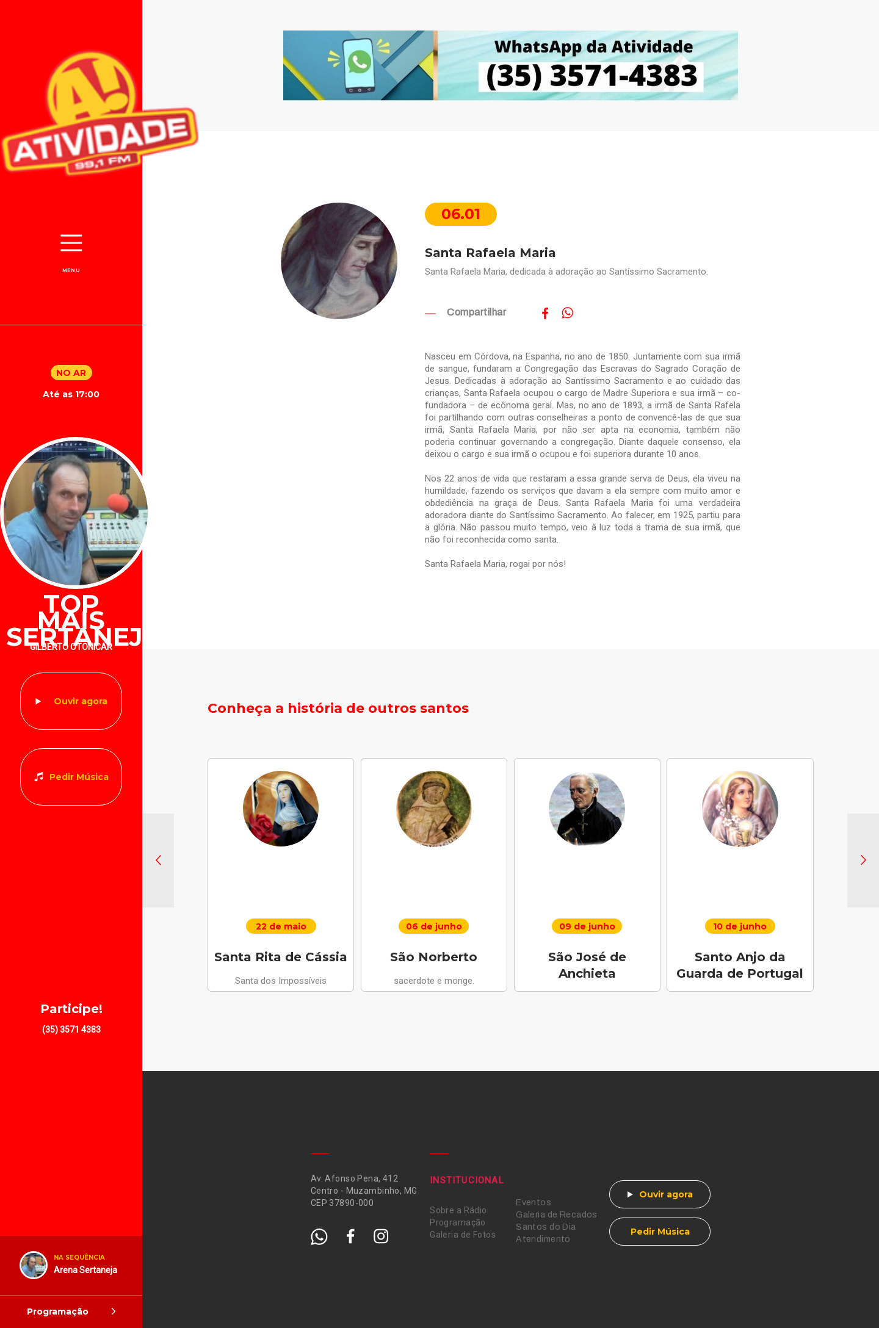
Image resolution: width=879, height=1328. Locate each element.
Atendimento (543, 1239)
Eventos (533, 1202)
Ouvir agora (80, 701)
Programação (458, 1222)
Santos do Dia (546, 1227)
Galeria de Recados (557, 1214)
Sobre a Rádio (458, 1210)
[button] (158, 861)
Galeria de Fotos (463, 1235)
